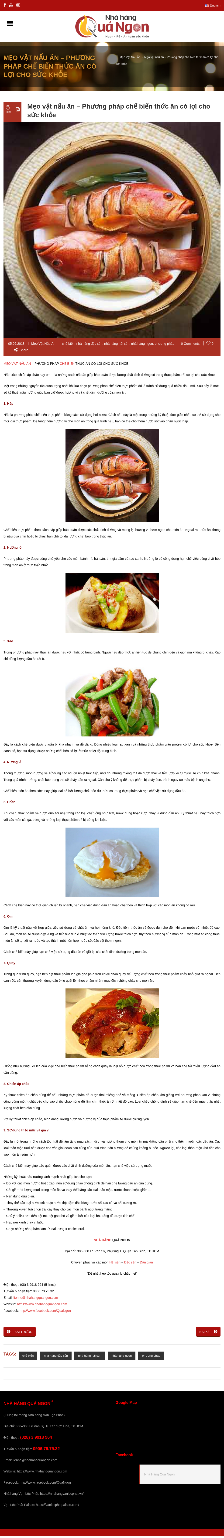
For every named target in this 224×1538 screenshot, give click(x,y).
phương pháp (164, 346)
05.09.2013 (16, 346)
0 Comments (190, 346)
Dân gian (146, 1264)
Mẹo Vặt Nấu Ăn (130, 59)
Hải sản (115, 1264)
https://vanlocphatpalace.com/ (57, 1507)
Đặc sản (130, 1264)
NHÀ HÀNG (102, 1242)
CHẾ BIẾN (67, 366)
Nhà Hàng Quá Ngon (159, 1476)
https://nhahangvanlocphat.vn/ (62, 1496)
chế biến (68, 346)
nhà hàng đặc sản (89, 346)
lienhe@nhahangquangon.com (36, 1300)
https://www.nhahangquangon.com (42, 1306)
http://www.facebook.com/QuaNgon (45, 1313)
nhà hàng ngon (142, 346)
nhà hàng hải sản (116, 346)
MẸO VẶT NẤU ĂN (17, 366)
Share (21, 352)
